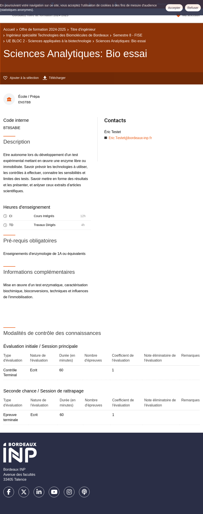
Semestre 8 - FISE (127, 35)
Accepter (174, 8)
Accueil (9, 29)
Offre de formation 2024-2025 (42, 29)
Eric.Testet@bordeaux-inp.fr (130, 137)
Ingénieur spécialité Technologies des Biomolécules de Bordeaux (57, 35)
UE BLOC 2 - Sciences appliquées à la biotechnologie (48, 41)
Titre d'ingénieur (83, 29)
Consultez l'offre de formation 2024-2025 (40, 15)
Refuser (192, 8)
